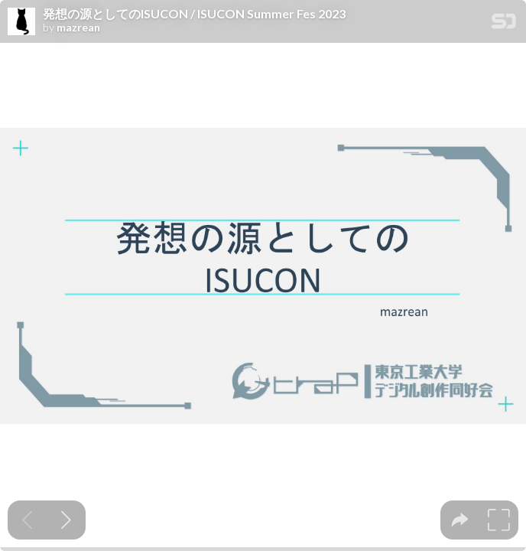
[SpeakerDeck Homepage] (504, 24)
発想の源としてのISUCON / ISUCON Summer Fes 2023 (194, 14)
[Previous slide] (27, 520)
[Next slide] (66, 520)
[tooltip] (460, 520)
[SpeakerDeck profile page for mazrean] (21, 22)
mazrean (78, 27)
